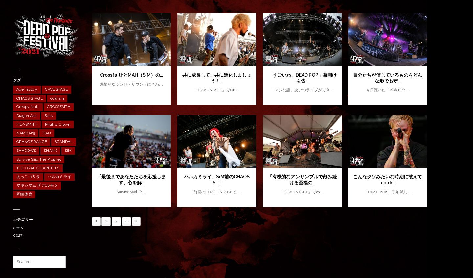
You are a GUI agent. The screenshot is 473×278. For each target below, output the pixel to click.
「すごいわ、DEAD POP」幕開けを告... (302, 77)
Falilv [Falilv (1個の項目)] (48, 115)
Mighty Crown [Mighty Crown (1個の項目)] (57, 124)
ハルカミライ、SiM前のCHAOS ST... (217, 179)
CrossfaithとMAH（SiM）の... (131, 75)
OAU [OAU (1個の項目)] (47, 133)
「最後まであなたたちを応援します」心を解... (131, 179)
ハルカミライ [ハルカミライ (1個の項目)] (59, 176)
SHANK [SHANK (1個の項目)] (50, 150)
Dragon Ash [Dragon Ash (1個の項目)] (26, 115)
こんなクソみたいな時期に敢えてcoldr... (387, 179)
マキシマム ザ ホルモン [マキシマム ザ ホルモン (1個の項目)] (37, 185)
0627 (17, 235)
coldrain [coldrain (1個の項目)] (57, 98)
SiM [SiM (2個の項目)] (68, 150)
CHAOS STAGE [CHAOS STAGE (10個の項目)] (29, 98)
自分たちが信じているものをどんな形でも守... (387, 77)
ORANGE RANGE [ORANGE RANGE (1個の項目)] (31, 141)
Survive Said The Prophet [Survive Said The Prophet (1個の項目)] (38, 159)
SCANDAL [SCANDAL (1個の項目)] (64, 141)
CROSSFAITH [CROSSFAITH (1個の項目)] (58, 106)
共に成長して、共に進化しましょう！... (216, 77)
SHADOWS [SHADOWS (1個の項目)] (26, 150)
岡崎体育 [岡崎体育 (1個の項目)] (24, 194)
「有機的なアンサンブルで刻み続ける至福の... (302, 179)
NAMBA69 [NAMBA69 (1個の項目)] (25, 133)
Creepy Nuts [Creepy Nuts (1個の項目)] (27, 106)
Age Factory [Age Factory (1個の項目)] (26, 89)
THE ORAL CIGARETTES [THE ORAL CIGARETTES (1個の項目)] (37, 168)
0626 (18, 228)
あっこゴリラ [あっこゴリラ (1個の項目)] (28, 176)
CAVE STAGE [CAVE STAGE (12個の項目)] (56, 89)
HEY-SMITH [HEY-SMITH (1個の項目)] (26, 124)
